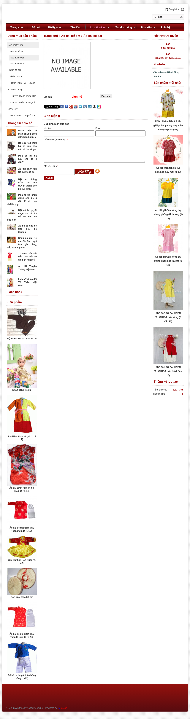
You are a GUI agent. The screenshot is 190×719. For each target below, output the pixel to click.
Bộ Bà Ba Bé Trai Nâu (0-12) (22, 338)
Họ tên (48, 128)
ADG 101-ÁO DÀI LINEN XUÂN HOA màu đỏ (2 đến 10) (168, 371)
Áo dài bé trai (17, 63)
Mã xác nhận (51, 166)
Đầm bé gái (14, 70)
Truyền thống (15, 89)
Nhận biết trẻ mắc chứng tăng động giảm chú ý (27, 133)
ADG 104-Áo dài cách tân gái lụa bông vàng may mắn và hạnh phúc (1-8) (168, 125)
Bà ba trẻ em (17, 51)
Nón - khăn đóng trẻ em (22, 115)
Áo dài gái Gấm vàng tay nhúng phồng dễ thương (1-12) (168, 214)
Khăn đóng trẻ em (21, 390)
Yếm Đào (75, 27)
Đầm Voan (16, 76)
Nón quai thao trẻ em (22, 597)
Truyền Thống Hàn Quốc (23, 102)
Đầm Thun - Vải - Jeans (22, 83)
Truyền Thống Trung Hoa (23, 96)
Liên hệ (165, 27)
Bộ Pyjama (54, 27)
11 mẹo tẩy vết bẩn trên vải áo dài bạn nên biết (27, 256)
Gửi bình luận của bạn (56, 139)
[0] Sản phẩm (172, 9)
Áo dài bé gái (17, 57)
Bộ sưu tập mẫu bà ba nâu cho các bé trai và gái (27, 146)
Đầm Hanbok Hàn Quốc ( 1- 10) (21, 561)
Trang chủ (16, 27)
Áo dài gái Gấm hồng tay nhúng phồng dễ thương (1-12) (168, 261)
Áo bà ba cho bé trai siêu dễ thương (27, 228)
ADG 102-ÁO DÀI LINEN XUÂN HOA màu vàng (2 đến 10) (168, 317)
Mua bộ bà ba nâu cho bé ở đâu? (27, 158)
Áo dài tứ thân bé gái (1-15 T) (22, 438)
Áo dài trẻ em (15, 45)
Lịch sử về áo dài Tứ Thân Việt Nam (27, 282)
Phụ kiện (13, 109)
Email (98, 128)
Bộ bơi (35, 27)
